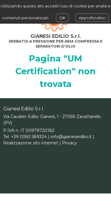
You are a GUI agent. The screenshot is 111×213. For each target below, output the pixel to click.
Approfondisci (92, 17)
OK (62, 17)
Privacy (69, 143)
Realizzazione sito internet (30, 143)
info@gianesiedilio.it (71, 136)
